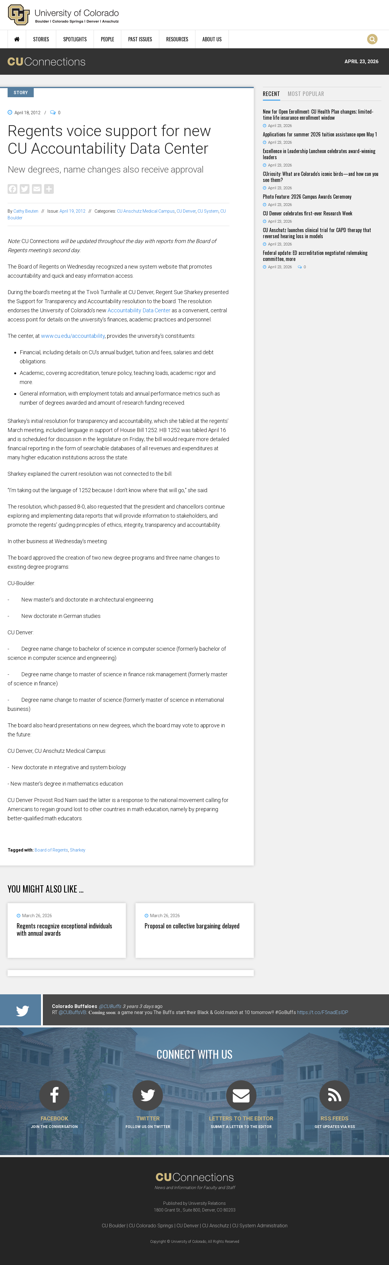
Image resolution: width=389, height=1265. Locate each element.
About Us (212, 39)
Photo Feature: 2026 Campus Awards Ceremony (307, 196)
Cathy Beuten (25, 211)
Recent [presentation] (271, 94)
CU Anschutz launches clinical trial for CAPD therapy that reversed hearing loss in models (317, 233)
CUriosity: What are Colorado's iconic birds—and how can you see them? (320, 176)
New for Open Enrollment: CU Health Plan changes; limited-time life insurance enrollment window (318, 114)
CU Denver (186, 211)
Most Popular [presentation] (306, 94)
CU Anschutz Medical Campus (146, 211)
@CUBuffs (110, 1006)
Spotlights (75, 39)
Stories (41, 39)
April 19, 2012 (72, 211)
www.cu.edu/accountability (73, 336)
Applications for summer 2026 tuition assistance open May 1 (320, 134)
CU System (208, 211)
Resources (177, 39)
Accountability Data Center (139, 310)
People (107, 39)
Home (17, 39)
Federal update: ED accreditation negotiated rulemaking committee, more (315, 255)
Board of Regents (51, 850)
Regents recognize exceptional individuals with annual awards (64, 929)
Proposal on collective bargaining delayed (192, 925)
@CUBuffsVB (72, 1012)
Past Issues (140, 39)
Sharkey (77, 850)
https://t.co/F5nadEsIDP (322, 1012)
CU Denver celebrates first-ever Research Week (307, 213)
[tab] (271, 94)
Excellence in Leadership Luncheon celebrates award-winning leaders (319, 154)
